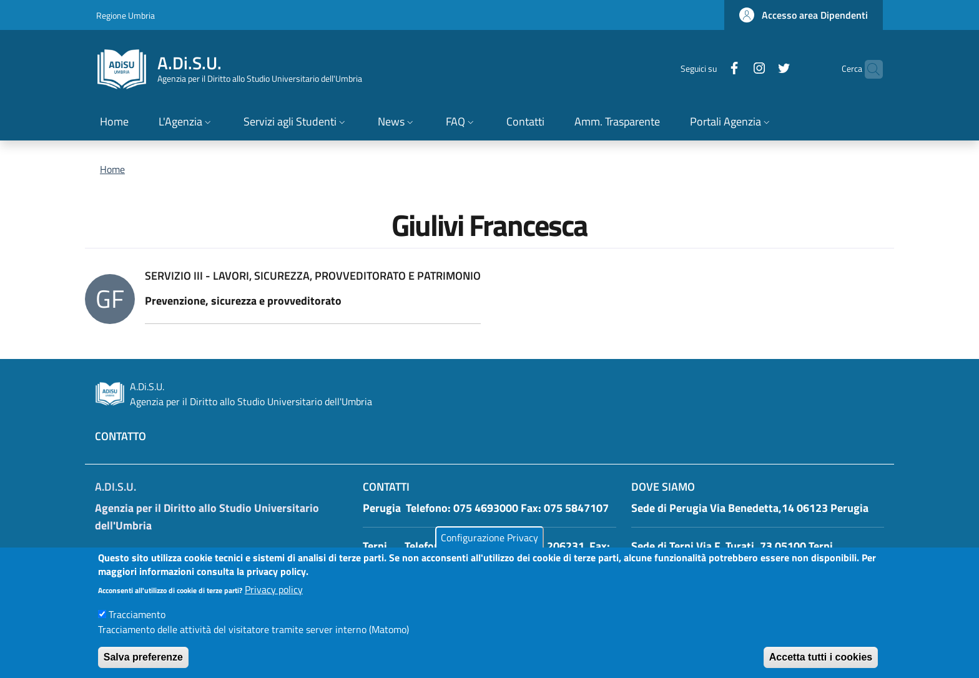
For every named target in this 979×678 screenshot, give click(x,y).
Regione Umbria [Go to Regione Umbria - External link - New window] (125, 15)
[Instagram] (734, 69)
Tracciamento (137, 623)
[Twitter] (759, 69)
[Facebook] (709, 69)
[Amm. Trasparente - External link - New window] (617, 122)
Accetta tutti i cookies (820, 666)
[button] (803, 15)
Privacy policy (274, 598)
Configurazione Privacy (489, 546)
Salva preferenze (143, 666)
